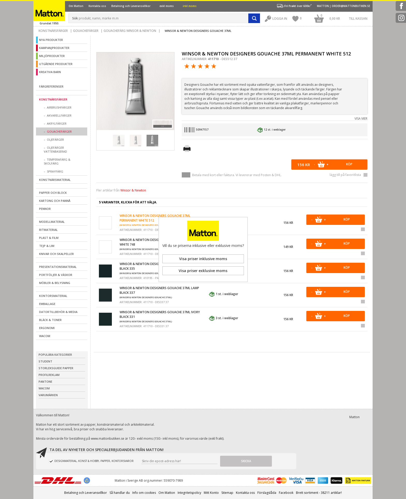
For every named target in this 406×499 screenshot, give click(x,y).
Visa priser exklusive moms (203, 270)
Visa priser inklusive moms (203, 258)
